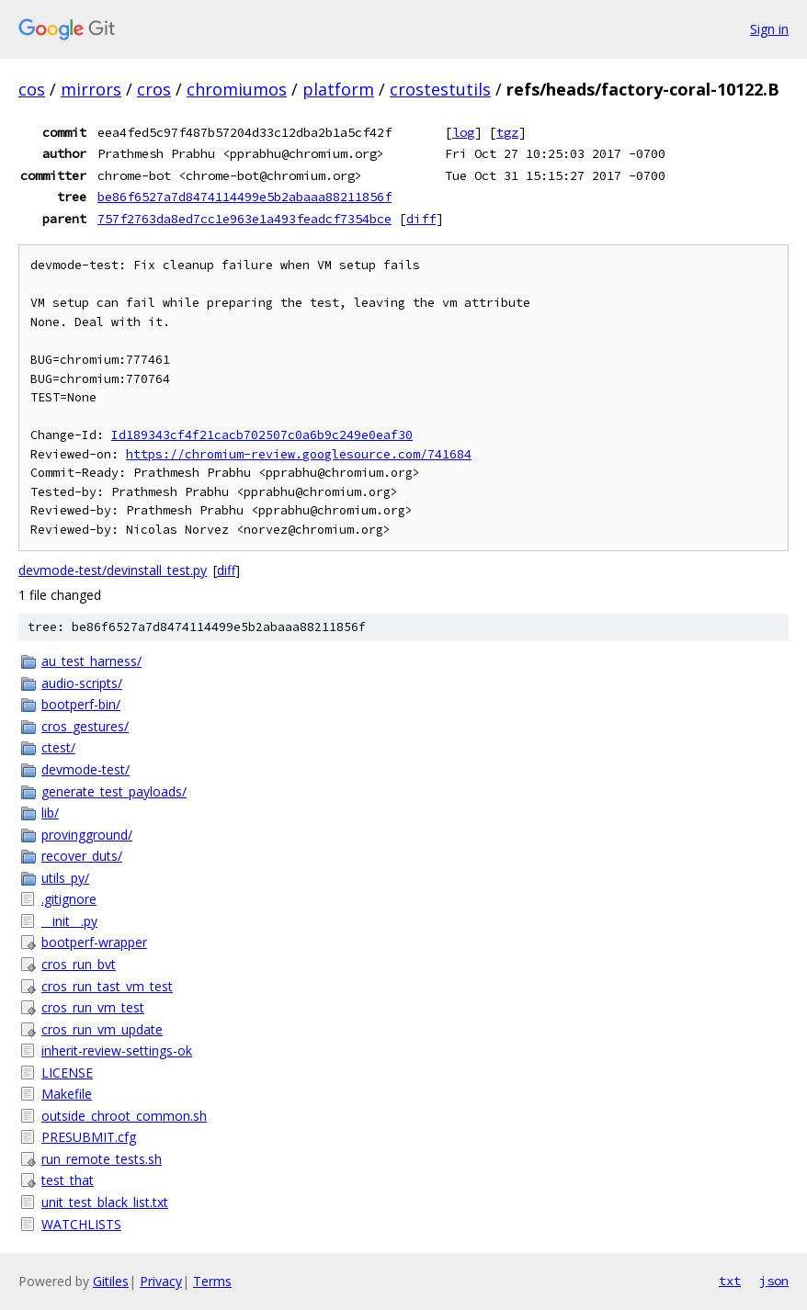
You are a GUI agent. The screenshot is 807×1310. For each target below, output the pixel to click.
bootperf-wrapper (94, 942)
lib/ (50, 812)
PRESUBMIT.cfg (88, 1137)
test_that (67, 1180)
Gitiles (111, 1281)
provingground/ (86, 834)
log (463, 132)
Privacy (161, 1281)
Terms (212, 1281)
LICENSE (67, 1072)
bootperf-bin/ (80, 704)
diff (421, 218)
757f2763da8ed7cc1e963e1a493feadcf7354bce (244, 218)
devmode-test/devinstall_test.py (112, 570)
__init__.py (69, 921)
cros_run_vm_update (102, 1029)
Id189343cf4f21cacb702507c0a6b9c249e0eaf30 (262, 435)
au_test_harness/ (91, 661)
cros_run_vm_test (92, 1007)
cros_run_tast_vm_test (107, 986)
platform (338, 89)
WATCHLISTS (81, 1224)
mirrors (91, 89)
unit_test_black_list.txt (104, 1202)
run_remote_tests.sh (101, 1159)
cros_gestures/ (85, 726)
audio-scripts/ (81, 683)
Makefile (66, 1093)
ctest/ (58, 747)
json (774, 1280)
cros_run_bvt (78, 964)
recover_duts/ (81, 855)
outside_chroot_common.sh (124, 1115)
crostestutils (440, 89)
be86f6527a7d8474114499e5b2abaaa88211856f (244, 196)
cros (154, 89)
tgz (507, 132)
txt (730, 1280)
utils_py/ (65, 878)
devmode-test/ (85, 769)
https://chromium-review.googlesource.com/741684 (299, 454)
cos (31, 89)
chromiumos (237, 89)
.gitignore (69, 899)
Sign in (769, 29)
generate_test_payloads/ (114, 791)
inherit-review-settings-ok (116, 1050)
